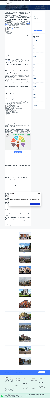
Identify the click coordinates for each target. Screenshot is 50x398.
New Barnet (24, 343)
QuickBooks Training (25, 387)
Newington (34, 92)
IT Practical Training (17, 380)
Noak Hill (34, 94)
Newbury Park (35, 91)
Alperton (34, 42)
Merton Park (34, 81)
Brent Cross (34, 51)
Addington (34, 37)
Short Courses (16, 381)
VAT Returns (11, 28)
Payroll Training (25, 388)
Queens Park (34, 100)
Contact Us (16, 385)
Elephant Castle (35, 62)
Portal (36, 0)
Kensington (34, 78)
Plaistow (34, 97)
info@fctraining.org (31, 0)
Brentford (34, 53)
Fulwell (34, 64)
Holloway (34, 73)
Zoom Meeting (40, 378)
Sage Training (24, 384)
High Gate (34, 72)
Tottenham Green (35, 105)
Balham (34, 45)
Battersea (34, 48)
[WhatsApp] (2, 396)
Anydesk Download (41, 379)
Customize (25, 203)
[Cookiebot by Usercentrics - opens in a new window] (37, 193)
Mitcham (34, 83)
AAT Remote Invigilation (25, 379)
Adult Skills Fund (33, 388)
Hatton (34, 67)
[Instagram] (44, 387)
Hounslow (34, 75)
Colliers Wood (35, 59)
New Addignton (35, 86)
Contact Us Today (42, 372)
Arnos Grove (25, 241)
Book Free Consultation (18, 152)
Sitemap (32, 384)
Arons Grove (34, 43)
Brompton (34, 56)
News (15, 384)
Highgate (25, 309)
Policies (16, 386)
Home (5, 7)
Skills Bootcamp (32, 387)
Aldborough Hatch (35, 40)
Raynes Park (34, 102)
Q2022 (9, 60)
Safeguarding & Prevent (33, 381)
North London (8, 7)
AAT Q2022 (24, 378)
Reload (35, 28)
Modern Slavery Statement (34, 380)
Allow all (35, 203)
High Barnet (34, 70)
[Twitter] (40, 387)
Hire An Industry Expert (42, 0)
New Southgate (35, 89)
